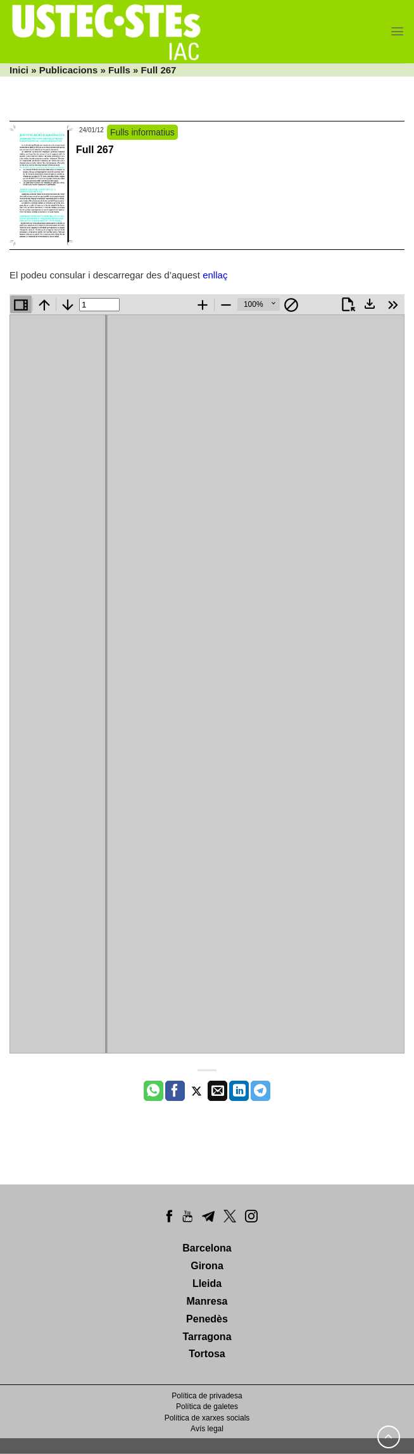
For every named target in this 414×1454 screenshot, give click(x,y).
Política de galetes (207, 1406)
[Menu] (397, 31)
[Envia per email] (217, 1091)
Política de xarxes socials (207, 1418)
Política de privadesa (207, 1395)
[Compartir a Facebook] (175, 1091)
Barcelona (206, 1248)
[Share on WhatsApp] (153, 1091)
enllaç (215, 275)
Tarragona (206, 1336)
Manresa (207, 1301)
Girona (207, 1265)
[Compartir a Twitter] (196, 1091)
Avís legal (207, 1428)
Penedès (207, 1319)
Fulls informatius (142, 132)
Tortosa (207, 1353)
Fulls (119, 70)
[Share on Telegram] (260, 1091)
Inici (18, 70)
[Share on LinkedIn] (239, 1091)
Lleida (207, 1283)
